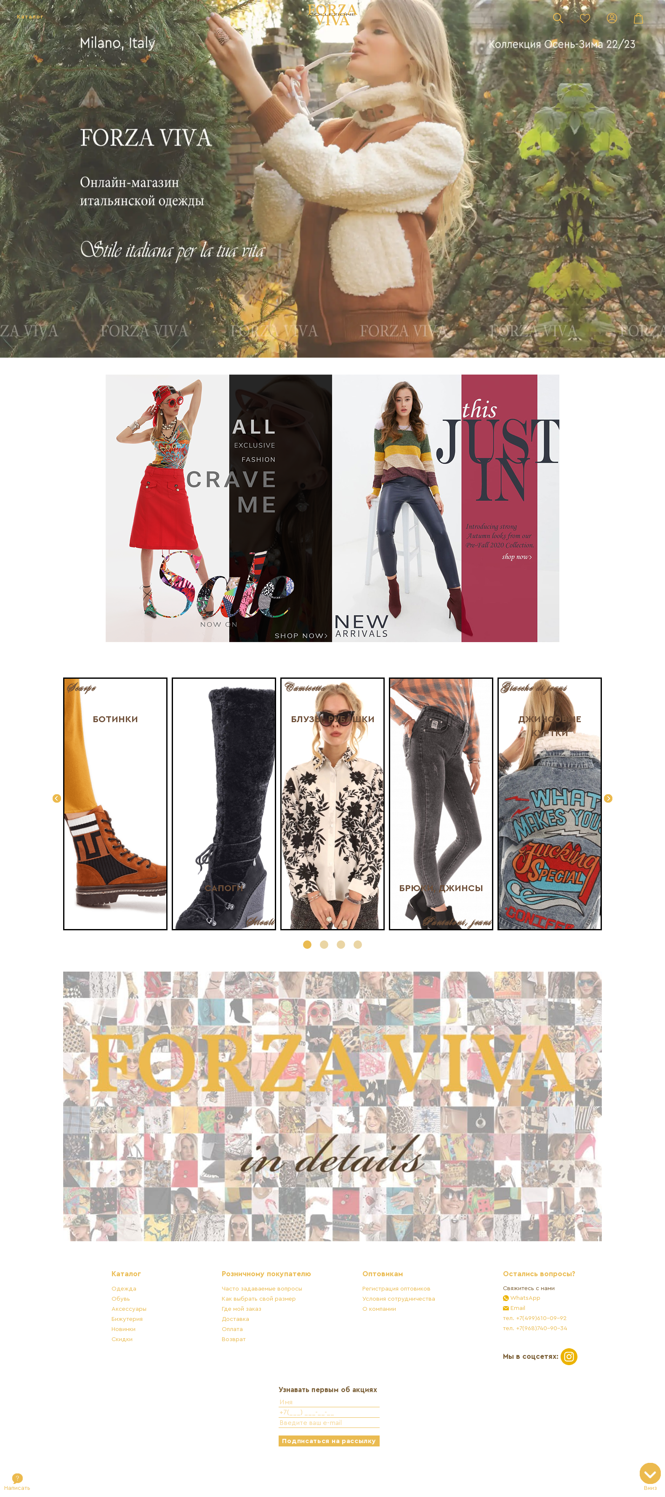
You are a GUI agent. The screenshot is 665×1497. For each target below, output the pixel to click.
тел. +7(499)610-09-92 (518, 1344)
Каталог (30, 16)
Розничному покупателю (272, 1300)
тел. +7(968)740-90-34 (519, 1354)
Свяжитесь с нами (512, 1315)
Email (500, 1334)
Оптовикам (377, 1300)
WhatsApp (508, 1324)
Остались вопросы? (523, 1300)
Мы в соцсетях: (524, 1382)
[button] (307, 944)
